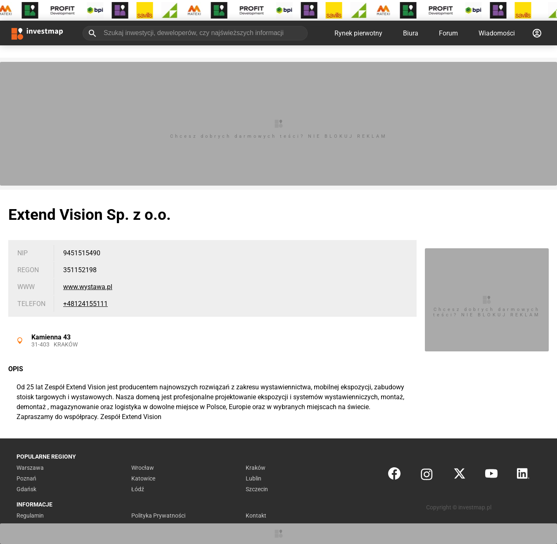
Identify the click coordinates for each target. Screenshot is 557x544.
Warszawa (30, 467)
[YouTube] (491, 475)
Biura (410, 33)
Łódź (137, 489)
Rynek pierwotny (358, 33)
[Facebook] (394, 475)
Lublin (253, 478)
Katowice (143, 478)
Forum (448, 33)
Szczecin (257, 489)
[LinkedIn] (523, 475)
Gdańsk (26, 489)
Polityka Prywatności (158, 515)
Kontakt (256, 515)
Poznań (26, 478)
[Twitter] (459, 475)
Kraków (66, 344)
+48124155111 (85, 304)
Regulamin (30, 515)
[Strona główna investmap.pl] (37, 33)
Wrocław (142, 467)
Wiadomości (497, 33)
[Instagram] (427, 475)
